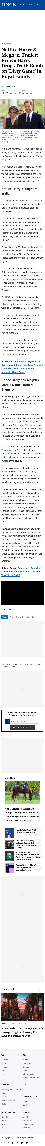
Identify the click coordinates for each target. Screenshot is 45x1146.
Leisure (4, 1121)
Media (3, 1104)
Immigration (26, 1063)
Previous (37, 989)
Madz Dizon (9, 86)
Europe (4, 1067)
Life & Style (5, 1117)
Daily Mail (16, 543)
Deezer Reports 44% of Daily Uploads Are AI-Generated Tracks (25, 867)
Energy (4, 1097)
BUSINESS (5, 1085)
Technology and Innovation (11, 1090)
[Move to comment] (31, 93)
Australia (4, 1060)
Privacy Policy (27, 1124)
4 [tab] (33, 989)
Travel (3, 1023)
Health (24, 1105)
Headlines (6, 43)
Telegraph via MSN (10, 450)
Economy (4, 1093)
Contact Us (26, 1121)
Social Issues (27, 1071)
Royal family (28, 617)
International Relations (30, 1078)
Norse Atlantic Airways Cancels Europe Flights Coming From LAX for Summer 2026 (22, 1032)
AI (23, 1090)
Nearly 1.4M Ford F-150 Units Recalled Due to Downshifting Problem (26, 832)
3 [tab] (31, 989)
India (3, 1071)
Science (25, 1102)
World (4, 1055)
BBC (7, 297)
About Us (25, 1117)
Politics (25, 1060)
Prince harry (15, 617)
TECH (24, 1085)
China (3, 1063)
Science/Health (29, 1097)
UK (2, 1074)
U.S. (24, 1055)
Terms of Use (27, 1128)
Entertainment (8, 1112)
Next (41, 989)
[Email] (27, 93)
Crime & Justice (28, 1074)
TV (2, 1128)
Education (26, 1067)
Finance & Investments (9, 1100)
